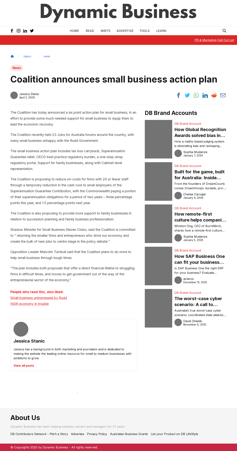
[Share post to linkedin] (205, 95)
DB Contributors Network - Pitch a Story (39, 434)
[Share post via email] (223, 95)
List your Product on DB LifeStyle (174, 434)
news (47, 56)
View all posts (24, 365)
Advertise (124, 31)
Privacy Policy (97, 434)
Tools (144, 31)
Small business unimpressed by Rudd (38, 298)
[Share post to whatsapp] (196, 95)
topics (27, 56)
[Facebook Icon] (12, 31)
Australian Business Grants (129, 434)
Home (74, 31)
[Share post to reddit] (214, 95)
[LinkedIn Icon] (25, 31)
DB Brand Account (187, 123)
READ (90, 31)
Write (106, 31)
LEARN (161, 31)
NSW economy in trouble (29, 304)
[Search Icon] (224, 31)
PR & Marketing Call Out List (214, 40)
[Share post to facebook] (178, 95)
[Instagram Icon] (18, 31)
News (17, 68)
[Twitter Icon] (32, 31)
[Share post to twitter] (187, 95)
